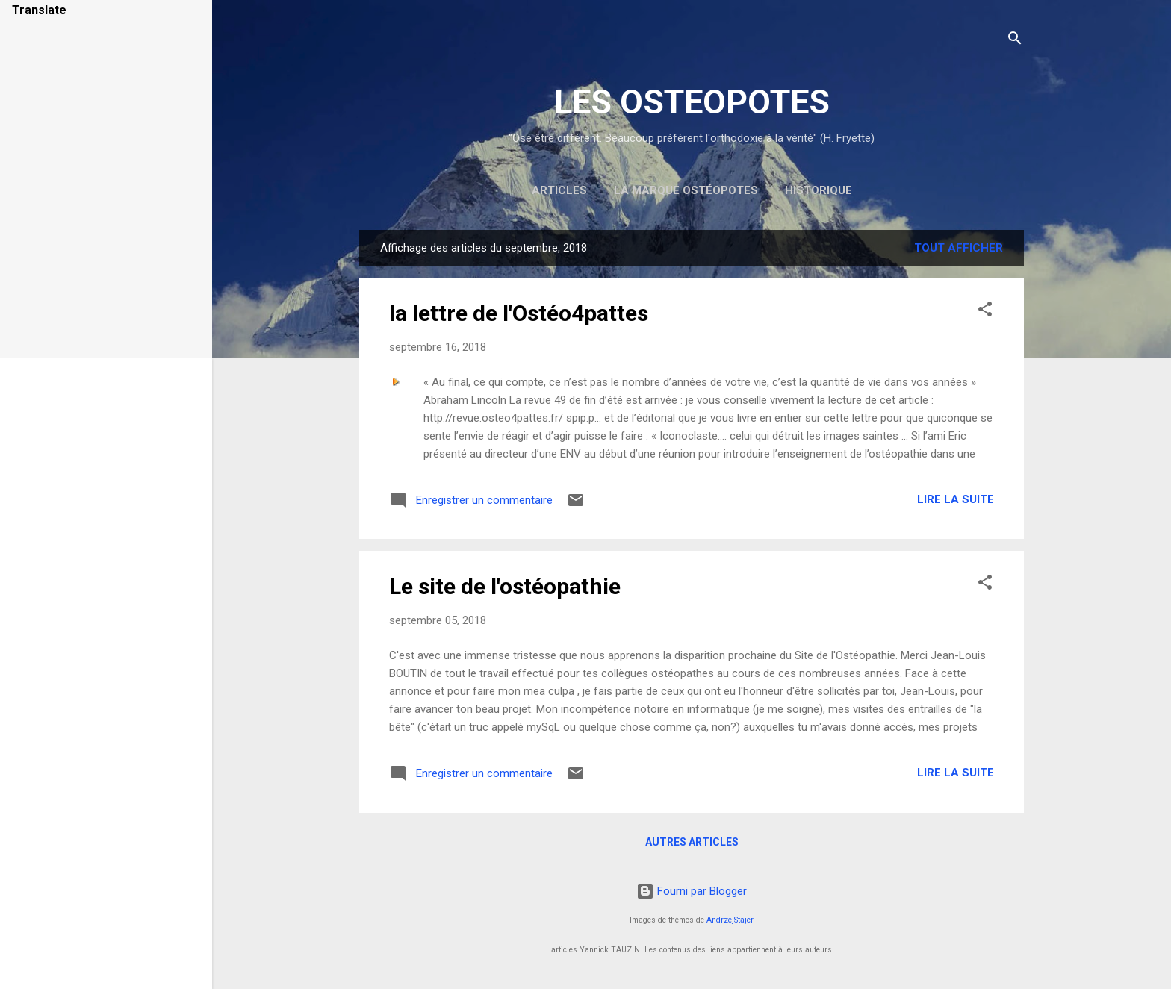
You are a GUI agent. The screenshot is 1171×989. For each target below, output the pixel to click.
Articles (559, 190)
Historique (818, 190)
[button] (985, 311)
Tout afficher (958, 248)
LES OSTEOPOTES (692, 102)
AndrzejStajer (730, 920)
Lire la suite (955, 499)
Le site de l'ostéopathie (505, 586)
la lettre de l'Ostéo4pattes (518, 313)
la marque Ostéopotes (686, 190)
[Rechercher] (1015, 40)
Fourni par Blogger (691, 891)
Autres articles (692, 842)
